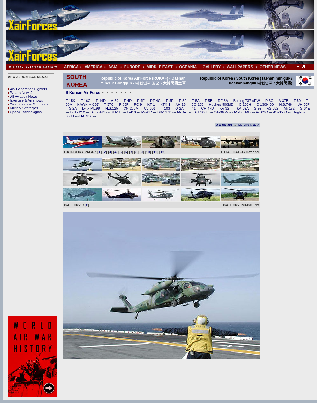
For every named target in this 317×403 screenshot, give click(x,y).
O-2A (179, 108)
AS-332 (273, 108)
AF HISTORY (248, 125)
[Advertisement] (179, 32)
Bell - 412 (98, 112)
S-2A (73, 108)
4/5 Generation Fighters (28, 89)
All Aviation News (22, 96)
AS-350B (280, 112)
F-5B (209, 101)
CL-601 (150, 108)
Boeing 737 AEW (247, 101)
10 (148, 152)
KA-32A (243, 108)
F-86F (124, 104)
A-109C (262, 112)
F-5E (170, 101)
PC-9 (138, 104)
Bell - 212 (78, 112)
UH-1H (117, 112)
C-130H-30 (266, 104)
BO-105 (197, 104)
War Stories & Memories (28, 104)
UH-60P (304, 104)
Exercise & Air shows (25, 100)
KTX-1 (165, 104)
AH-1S (181, 104)
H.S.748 (286, 104)
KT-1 (151, 104)
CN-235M (132, 108)
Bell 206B (201, 112)
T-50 (298, 101)
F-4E (141, 101)
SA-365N (221, 112)
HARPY (86, 116)
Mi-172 (290, 108)
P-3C (269, 101)
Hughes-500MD (221, 104)
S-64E (305, 108)
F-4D (128, 101)
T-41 (193, 108)
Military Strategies (23, 108)
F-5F (183, 101)
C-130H (245, 104)
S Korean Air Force (83, 92)
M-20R (147, 112)
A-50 (115, 101)
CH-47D (208, 108)
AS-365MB (243, 112)
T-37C (109, 104)
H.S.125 (112, 108)
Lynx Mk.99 (91, 108)
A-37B (284, 101)
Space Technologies (25, 112)
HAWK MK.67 (88, 104)
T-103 (166, 108)
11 (155, 152)
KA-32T (225, 108)
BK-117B (164, 112)
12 (162, 152)
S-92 (258, 108)
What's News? (20, 93)
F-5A (196, 101)
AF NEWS (224, 125)
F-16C (86, 101)
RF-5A (223, 101)
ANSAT (183, 112)
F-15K (71, 101)
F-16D (101, 101)
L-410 (132, 112)
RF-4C (155, 101)
